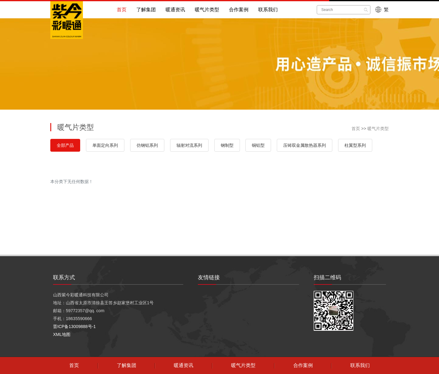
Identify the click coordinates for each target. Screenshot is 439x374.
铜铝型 (258, 145)
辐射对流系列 (189, 145)
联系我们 (268, 9)
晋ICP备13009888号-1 (74, 326)
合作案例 (238, 9)
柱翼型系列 (355, 145)
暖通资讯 (175, 9)
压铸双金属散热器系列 (304, 145)
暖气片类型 (207, 9)
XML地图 (61, 334)
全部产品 (65, 145)
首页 (122, 9)
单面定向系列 (105, 145)
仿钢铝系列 (147, 145)
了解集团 (146, 9)
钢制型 (227, 145)
